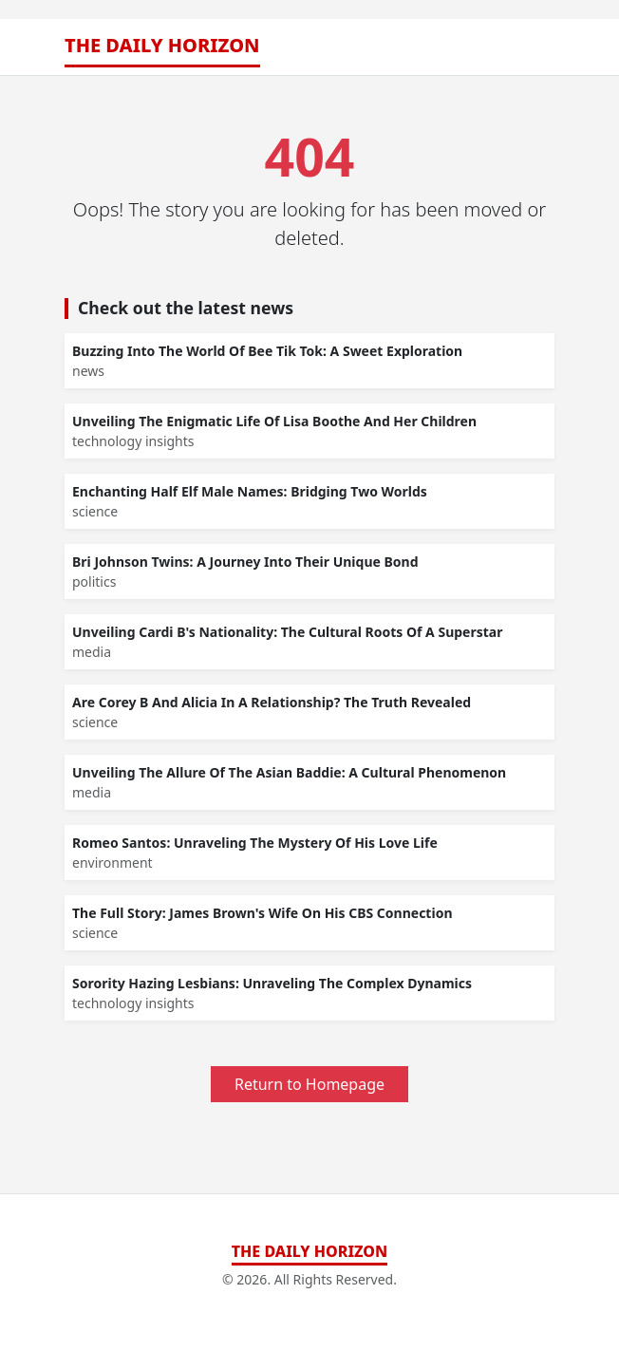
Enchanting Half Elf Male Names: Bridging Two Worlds (249, 491)
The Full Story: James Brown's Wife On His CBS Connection (262, 913)
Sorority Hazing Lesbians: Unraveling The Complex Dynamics (272, 983)
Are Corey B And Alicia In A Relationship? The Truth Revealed (271, 702)
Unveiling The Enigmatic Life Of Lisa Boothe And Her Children (274, 421)
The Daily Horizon (162, 45)
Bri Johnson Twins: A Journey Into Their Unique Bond (245, 562)
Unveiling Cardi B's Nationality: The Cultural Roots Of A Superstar (287, 632)
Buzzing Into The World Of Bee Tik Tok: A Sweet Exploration (267, 351)
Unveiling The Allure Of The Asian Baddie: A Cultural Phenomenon (289, 772)
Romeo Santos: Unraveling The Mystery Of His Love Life (255, 843)
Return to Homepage (309, 1084)
